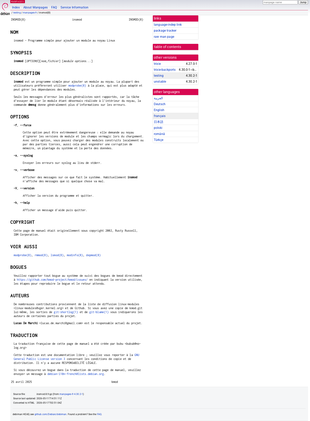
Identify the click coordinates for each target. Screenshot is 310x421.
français (159, 116)
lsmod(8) (57, 255)
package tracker (165, 30)
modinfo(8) (75, 255)
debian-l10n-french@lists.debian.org (75, 374)
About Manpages (35, 7)
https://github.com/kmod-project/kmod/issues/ (52, 279)
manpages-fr (30, 12)
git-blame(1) (99, 312)
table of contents (167, 47)
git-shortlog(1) (66, 312)
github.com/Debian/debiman (51, 414)
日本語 (158, 122)
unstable (160, 81)
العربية (158, 98)
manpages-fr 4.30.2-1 (71, 394)
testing (17, 12)
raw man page (164, 37)
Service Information (74, 7)
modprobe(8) (77, 85)
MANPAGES (17, 1)
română (159, 134)
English (159, 110)
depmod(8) (93, 255)
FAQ (54, 7)
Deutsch (159, 104)
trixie (157, 64)
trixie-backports (165, 70)
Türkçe (158, 140)
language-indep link (168, 24)
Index (16, 7)
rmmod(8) (41, 255)
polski (158, 128)
